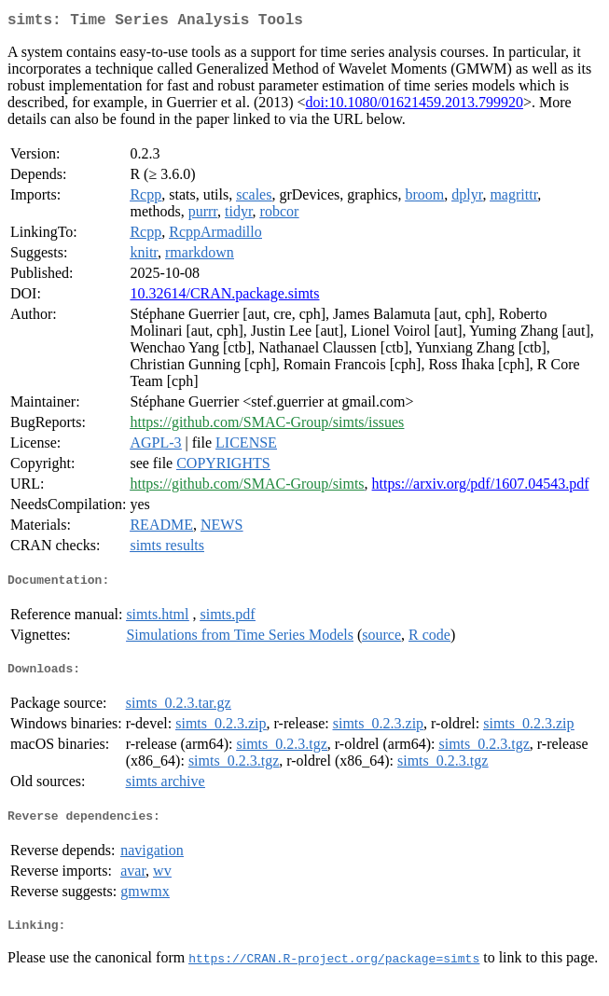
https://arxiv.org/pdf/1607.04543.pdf (480, 487)
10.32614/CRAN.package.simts (224, 297)
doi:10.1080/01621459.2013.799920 (414, 106)
